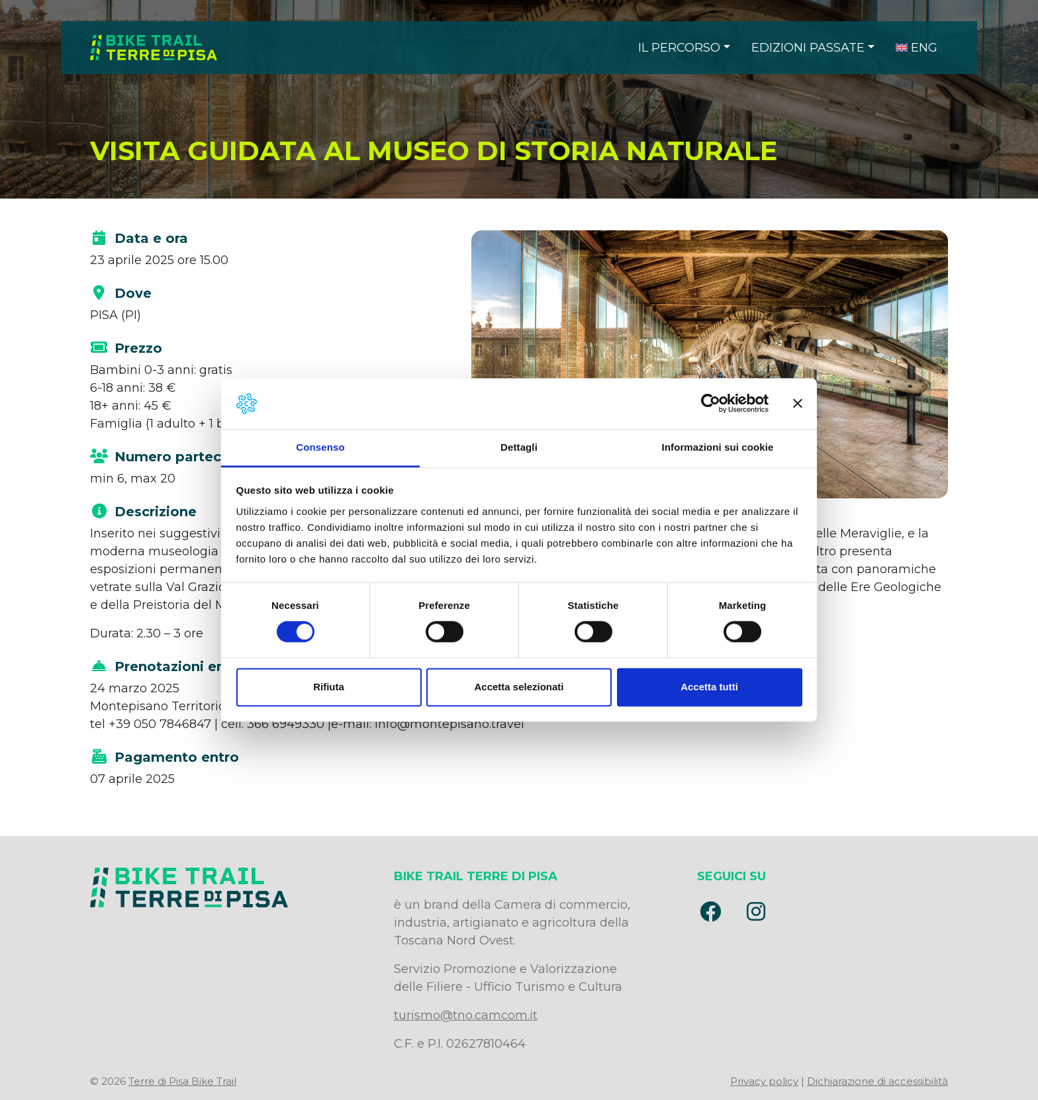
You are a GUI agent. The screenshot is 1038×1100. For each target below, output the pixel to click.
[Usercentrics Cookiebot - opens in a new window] (711, 404)
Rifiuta (328, 686)
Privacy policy (764, 1081)
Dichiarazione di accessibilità (877, 1081)
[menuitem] (916, 48)
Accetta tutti (709, 686)
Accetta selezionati (518, 686)
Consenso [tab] (320, 447)
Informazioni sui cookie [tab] (718, 447)
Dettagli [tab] (519, 447)
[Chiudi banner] (797, 403)
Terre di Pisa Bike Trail (182, 1081)
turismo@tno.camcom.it (466, 1015)
